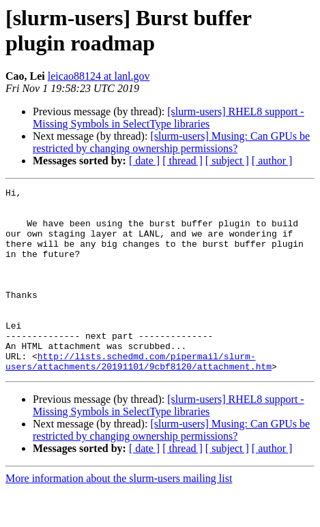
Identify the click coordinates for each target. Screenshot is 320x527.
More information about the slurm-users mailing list (118, 515)
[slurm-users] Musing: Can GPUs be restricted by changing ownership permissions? (171, 142)
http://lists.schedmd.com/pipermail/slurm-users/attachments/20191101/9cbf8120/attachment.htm (138, 397)
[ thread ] (182, 160)
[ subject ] (227, 160)
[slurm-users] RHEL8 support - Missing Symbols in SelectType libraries (168, 118)
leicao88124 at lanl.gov (99, 76)
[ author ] (272, 160)
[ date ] (144, 160)
